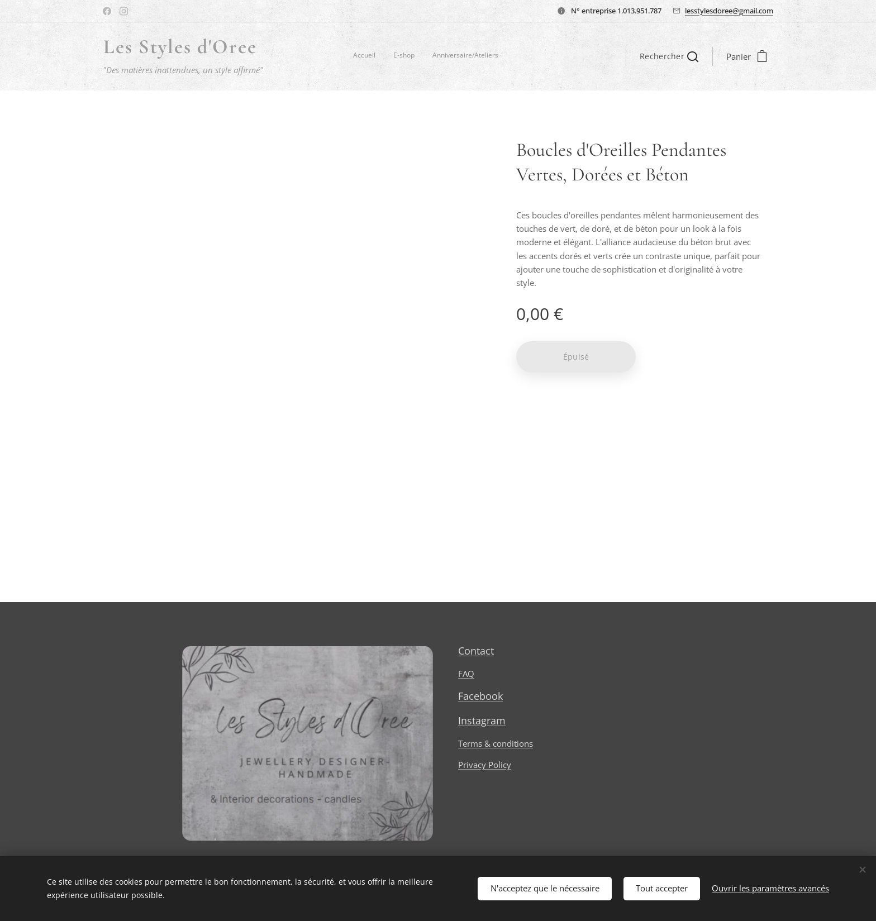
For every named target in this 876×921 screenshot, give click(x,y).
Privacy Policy (484, 764)
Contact (476, 650)
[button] (669, 56)
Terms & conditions (495, 743)
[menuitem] (466, 56)
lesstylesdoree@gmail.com (729, 11)
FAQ (466, 673)
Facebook (480, 696)
